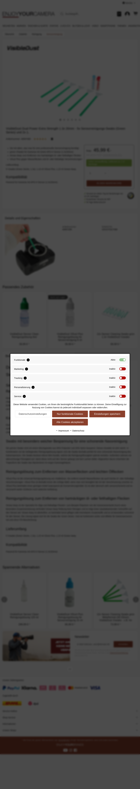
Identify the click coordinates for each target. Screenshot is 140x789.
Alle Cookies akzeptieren (70, 422)
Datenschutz (77, 430)
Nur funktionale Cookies (70, 414)
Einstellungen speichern (107, 414)
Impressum (62, 430)
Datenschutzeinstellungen (33, 414)
